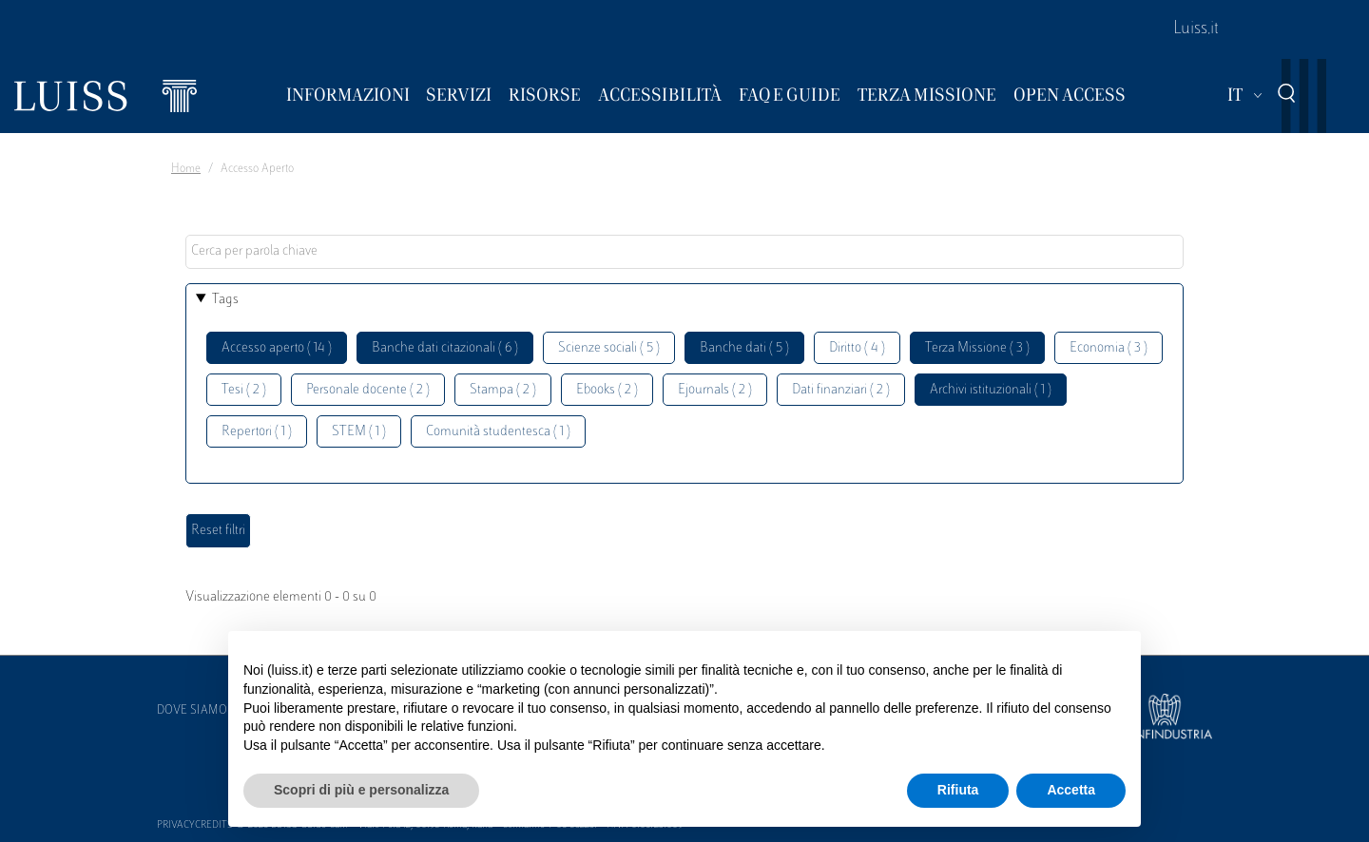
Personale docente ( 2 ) (368, 390)
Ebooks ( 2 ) (607, 390)
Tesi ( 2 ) (244, 390)
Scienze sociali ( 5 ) (609, 348)
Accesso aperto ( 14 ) (277, 348)
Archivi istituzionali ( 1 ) (990, 390)
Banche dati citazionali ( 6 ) (445, 348)
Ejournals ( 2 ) (715, 390)
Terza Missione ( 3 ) (977, 348)
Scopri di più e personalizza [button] (361, 789)
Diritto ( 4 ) (857, 348)
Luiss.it (1196, 29)
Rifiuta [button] (958, 789)
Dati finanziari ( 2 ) (841, 390)
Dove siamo (192, 711)
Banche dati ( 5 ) (744, 348)
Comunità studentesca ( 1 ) (498, 432)
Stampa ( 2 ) (503, 390)
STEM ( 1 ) (359, 432)
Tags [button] (225, 300)
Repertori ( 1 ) (257, 432)
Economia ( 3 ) (1108, 348)
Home (186, 169)
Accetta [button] (1071, 789)
